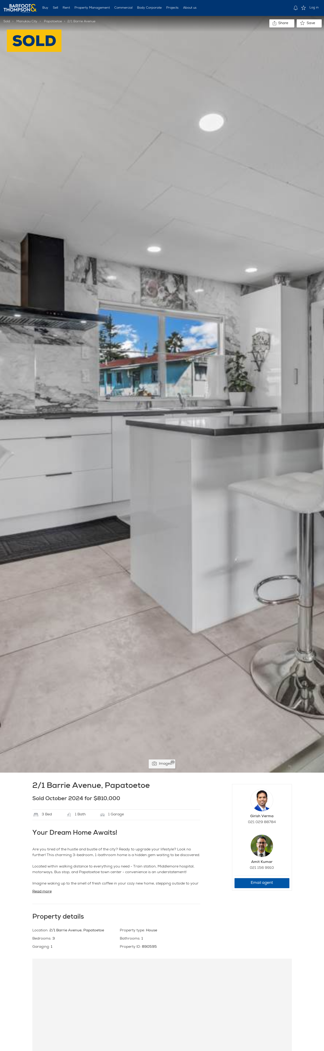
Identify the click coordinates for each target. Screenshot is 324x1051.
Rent (66, 8)
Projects (172, 8)
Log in (314, 7)
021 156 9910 (262, 868)
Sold (6, 21)
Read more (42, 892)
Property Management (92, 8)
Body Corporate (149, 8)
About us (189, 8)
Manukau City (26, 21)
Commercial (123, 8)
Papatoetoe (53, 21)
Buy (45, 8)
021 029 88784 (262, 822)
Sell (55, 8)
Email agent (262, 883)
